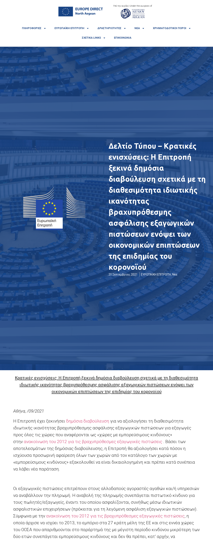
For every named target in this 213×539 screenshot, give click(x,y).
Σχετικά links (94, 37)
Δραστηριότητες (111, 28)
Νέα (139, 28)
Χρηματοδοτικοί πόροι (172, 28)
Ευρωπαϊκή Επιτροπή (71, 28)
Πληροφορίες (34, 28)
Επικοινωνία (122, 37)
